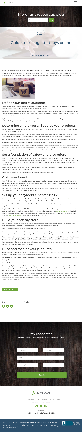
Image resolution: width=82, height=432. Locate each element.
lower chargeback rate (16, 215)
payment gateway (61, 211)
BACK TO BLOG (10, 289)
